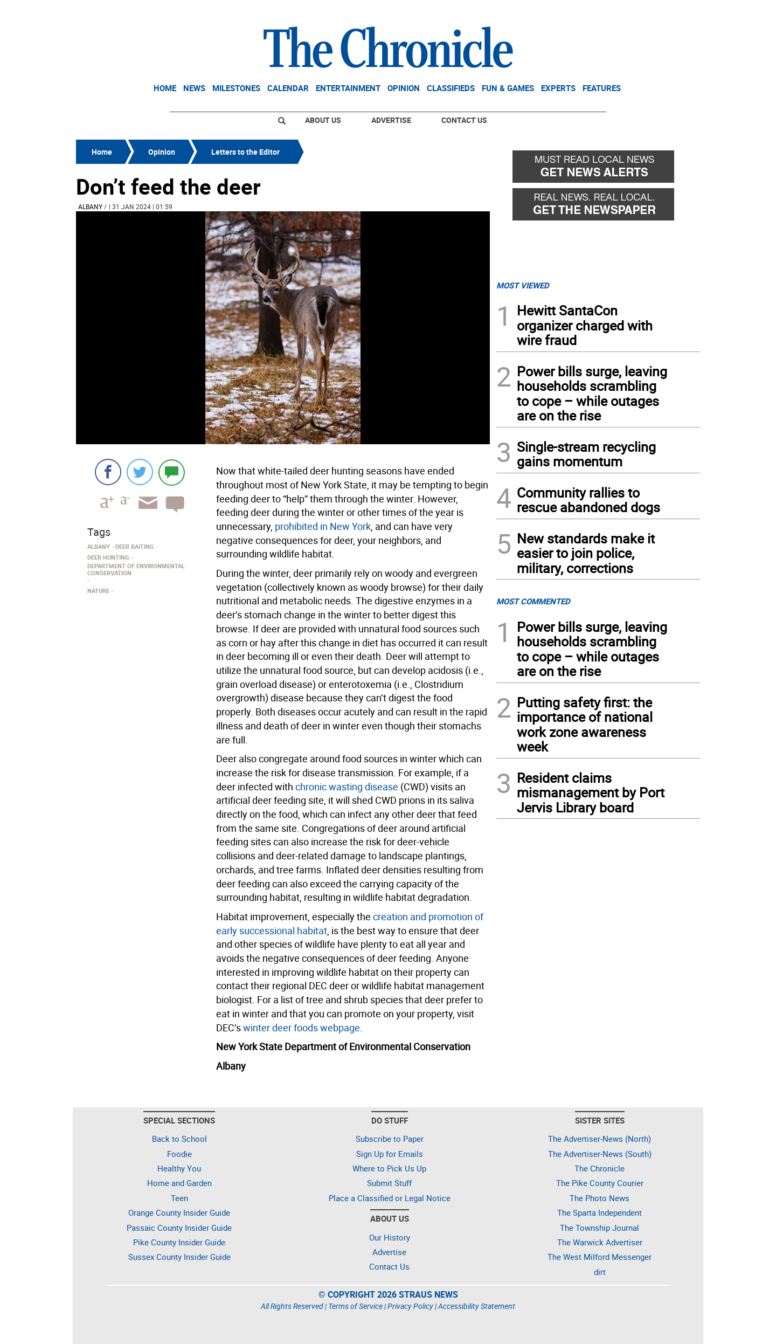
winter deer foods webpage (301, 1027)
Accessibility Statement (476, 1306)
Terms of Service (355, 1306)
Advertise (391, 120)
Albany (90, 206)
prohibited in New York (323, 526)
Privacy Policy (410, 1306)
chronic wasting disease (346, 786)
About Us (323, 120)
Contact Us (464, 120)
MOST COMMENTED (533, 601)
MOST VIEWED (522, 285)
